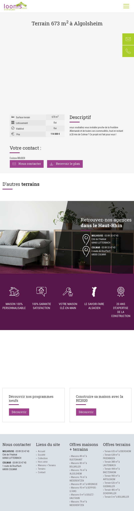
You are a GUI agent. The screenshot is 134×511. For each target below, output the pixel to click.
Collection (43, 458)
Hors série (43, 461)
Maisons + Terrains (47, 465)
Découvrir (19, 412)
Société (41, 454)
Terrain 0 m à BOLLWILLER (117, 496)
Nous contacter (26, 164)
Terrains (41, 468)
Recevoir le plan (65, 164)
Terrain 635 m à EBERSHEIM (118, 451)
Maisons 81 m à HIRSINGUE (84, 484)
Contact (41, 472)
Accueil (41, 451)
